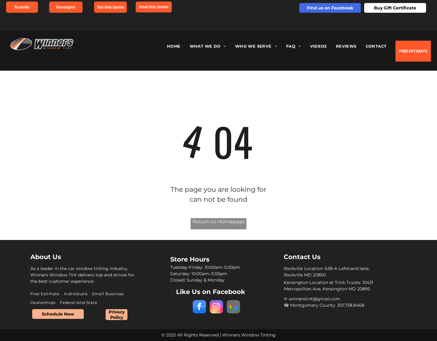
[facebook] (199, 307)
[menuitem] (173, 46)
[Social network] (233, 307)
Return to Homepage (218, 222)
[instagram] (216, 307)
